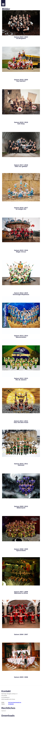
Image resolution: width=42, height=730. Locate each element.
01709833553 (11, 704)
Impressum (3, 710)
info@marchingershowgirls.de (14, 702)
